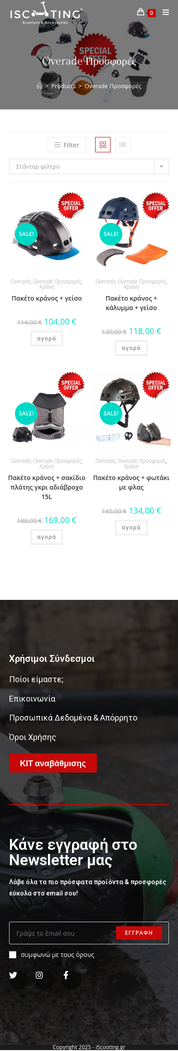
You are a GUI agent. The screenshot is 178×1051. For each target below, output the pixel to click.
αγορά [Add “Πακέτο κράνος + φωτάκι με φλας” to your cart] (131, 527)
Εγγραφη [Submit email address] (139, 933)
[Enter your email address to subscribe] (89, 933)
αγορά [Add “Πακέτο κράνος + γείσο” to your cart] (46, 338)
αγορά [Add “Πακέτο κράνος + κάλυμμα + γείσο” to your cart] (131, 348)
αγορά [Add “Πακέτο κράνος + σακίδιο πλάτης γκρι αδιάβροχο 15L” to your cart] (46, 537)
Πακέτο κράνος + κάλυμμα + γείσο (131, 303)
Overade (21, 281)
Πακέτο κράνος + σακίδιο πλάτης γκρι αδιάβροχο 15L (47, 487)
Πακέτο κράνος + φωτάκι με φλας (131, 482)
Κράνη (46, 287)
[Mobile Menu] (162, 12)
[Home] (40, 86)
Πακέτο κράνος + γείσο (47, 298)
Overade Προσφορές (57, 281)
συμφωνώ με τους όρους (51, 954)
